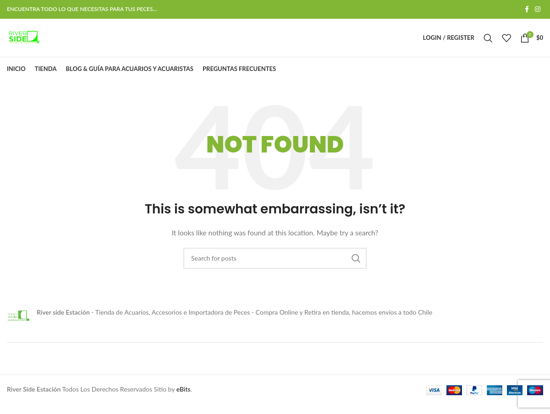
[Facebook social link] (526, 10)
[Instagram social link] (537, 10)
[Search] (488, 43)
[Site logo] (28, 42)
